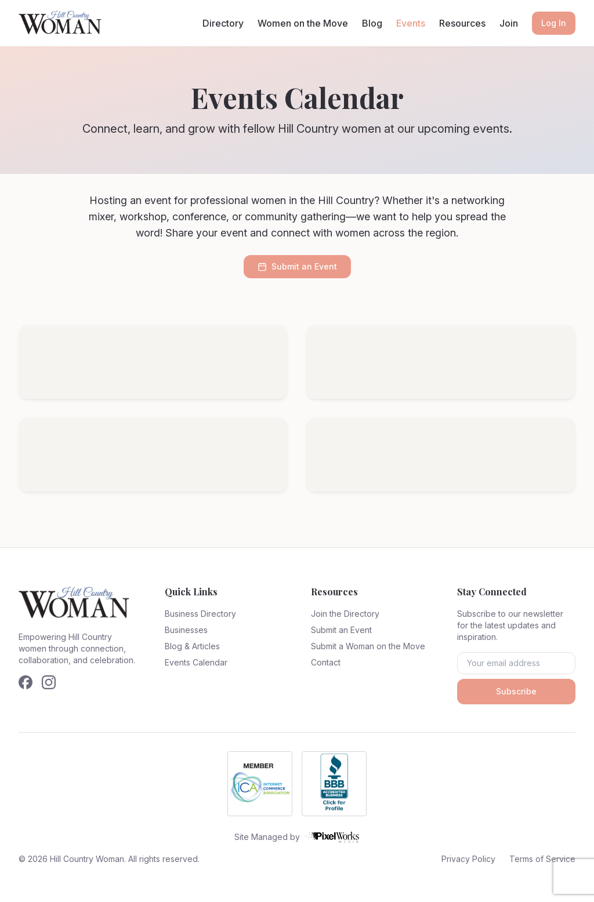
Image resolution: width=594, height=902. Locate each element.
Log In (553, 23)
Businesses (186, 630)
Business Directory (200, 614)
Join (508, 23)
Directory (223, 23)
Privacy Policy (468, 859)
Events (410, 23)
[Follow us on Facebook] (25, 682)
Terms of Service (542, 859)
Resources (462, 23)
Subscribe (516, 691)
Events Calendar (196, 662)
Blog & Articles (192, 646)
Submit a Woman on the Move (368, 646)
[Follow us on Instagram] (49, 682)
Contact (326, 662)
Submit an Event (297, 266)
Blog (372, 23)
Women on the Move (303, 23)
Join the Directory (345, 614)
